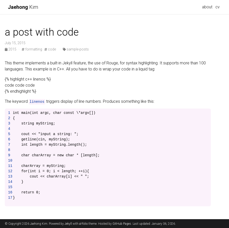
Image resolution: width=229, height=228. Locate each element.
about (207, 7)
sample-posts (76, 49)
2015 (11, 49)
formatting (32, 49)
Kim (23, 7)
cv (217, 7)
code (50, 49)
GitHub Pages (121, 223)
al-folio (83, 223)
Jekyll (68, 223)
